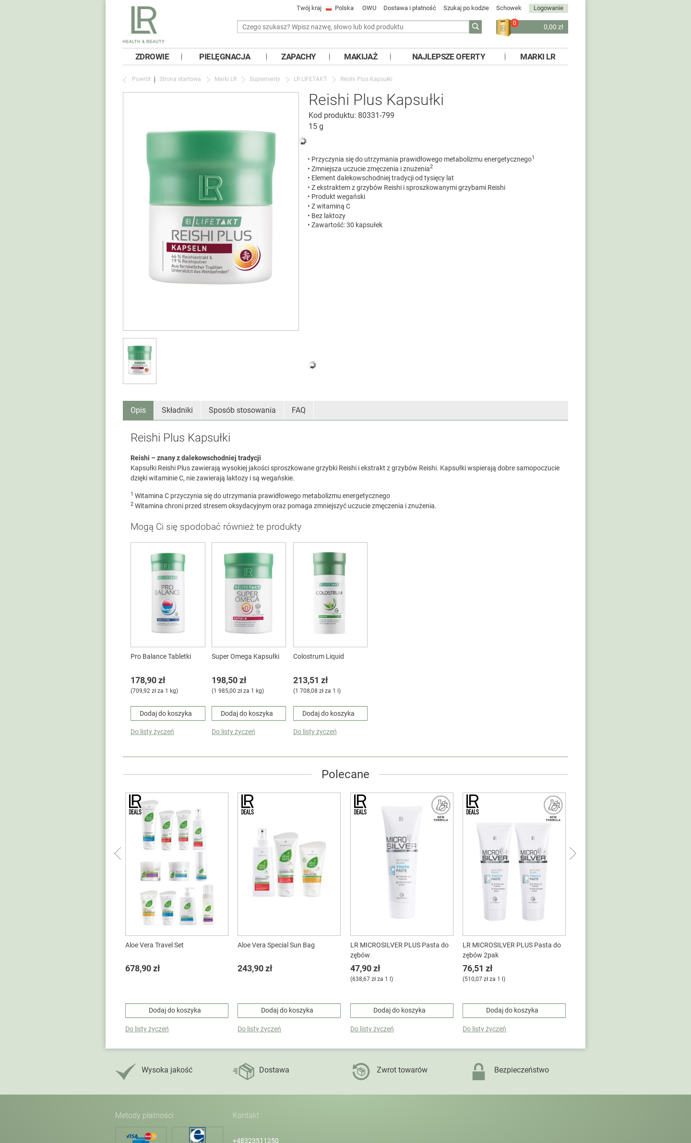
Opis (138, 410)
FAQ (299, 410)
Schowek (509, 8)
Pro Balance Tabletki (161, 656)
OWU (369, 8)
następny (572, 853)
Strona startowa (180, 79)
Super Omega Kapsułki (245, 656)
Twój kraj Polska (326, 8)
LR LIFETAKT (310, 79)
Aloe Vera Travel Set (154, 945)
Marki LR (225, 79)
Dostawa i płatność (409, 8)
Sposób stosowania (242, 410)
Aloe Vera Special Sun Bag (276, 945)
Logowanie (548, 8)
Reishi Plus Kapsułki (366, 79)
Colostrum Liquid (318, 656)
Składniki (177, 410)
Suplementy (265, 79)
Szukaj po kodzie (466, 8)
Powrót (141, 79)
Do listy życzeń (152, 731)
